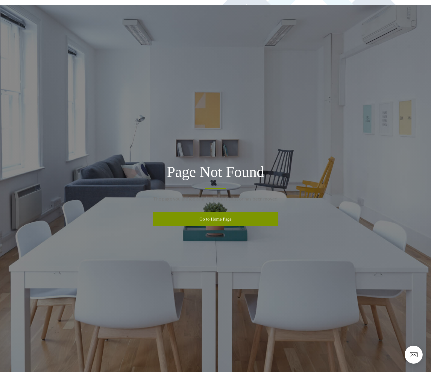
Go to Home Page (215, 219)
